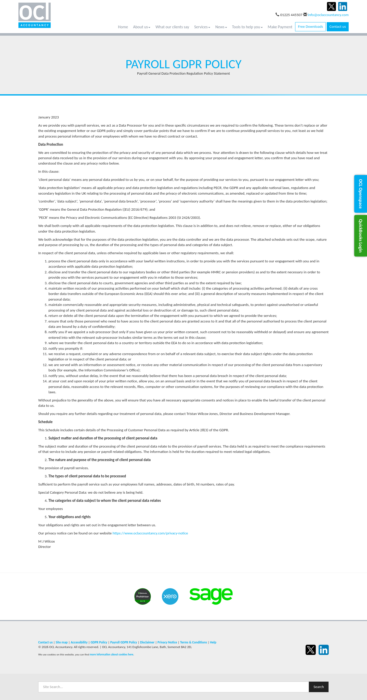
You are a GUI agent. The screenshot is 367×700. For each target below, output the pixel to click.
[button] (360, 194)
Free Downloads (310, 26)
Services (202, 26)
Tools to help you (247, 26)
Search (318, 686)
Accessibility (79, 642)
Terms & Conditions (193, 642)
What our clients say (172, 26)
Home (123, 26)
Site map (62, 642)
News (221, 26)
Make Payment (280, 26)
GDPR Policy (98, 642)
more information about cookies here (111, 654)
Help (213, 642)
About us (141, 26)
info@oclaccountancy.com (328, 14)
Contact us (338, 26)
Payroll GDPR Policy (123, 642)
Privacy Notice (167, 642)
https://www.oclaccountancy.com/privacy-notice (150, 533)
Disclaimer (147, 642)
